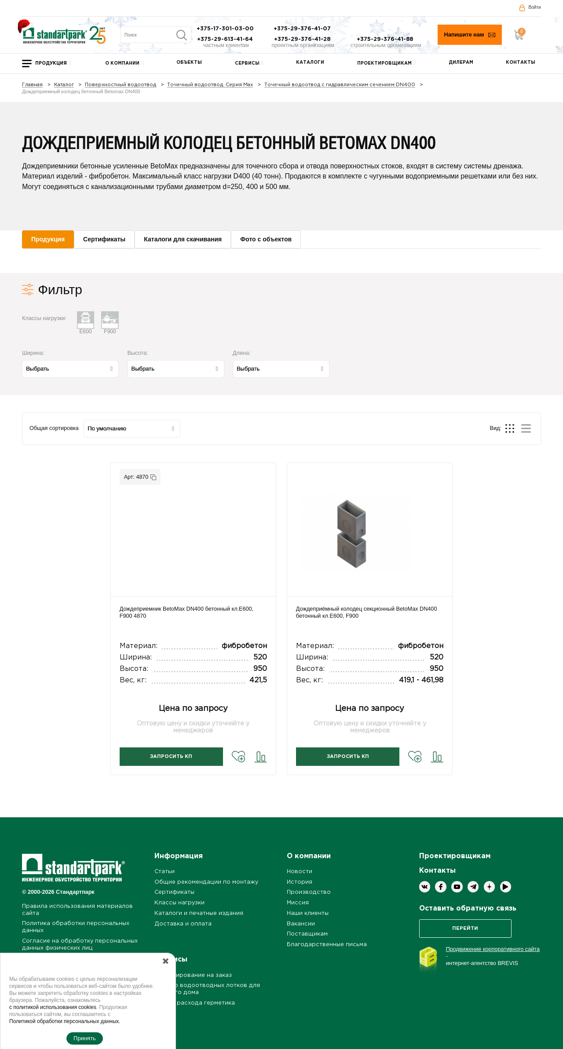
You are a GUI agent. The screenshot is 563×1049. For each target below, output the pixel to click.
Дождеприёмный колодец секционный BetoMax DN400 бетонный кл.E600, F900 (366, 612)
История (299, 882)
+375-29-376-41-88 (386, 39)
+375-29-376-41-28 (303, 39)
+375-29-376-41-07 (303, 28)
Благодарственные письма (327, 944)
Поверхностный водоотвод (120, 85)
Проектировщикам (384, 64)
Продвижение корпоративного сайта (493, 949)
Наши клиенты (308, 913)
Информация (178, 856)
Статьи (164, 871)
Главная (32, 85)
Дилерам (461, 63)
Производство (309, 892)
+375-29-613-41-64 (226, 39)
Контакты (520, 63)
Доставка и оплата (183, 924)
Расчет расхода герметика (194, 1003)
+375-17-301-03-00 (226, 28)
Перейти (465, 928)
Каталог (64, 85)
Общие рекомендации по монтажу (206, 882)
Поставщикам (307, 934)
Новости (299, 871)
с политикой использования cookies (52, 1007)
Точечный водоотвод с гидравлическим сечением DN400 (339, 85)
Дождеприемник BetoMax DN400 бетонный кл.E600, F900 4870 (186, 612)
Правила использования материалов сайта (77, 910)
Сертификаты (174, 892)
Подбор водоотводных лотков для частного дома (207, 989)
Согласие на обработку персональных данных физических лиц (80, 945)
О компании (122, 64)
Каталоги (310, 63)
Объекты (189, 63)
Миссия (298, 902)
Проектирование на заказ (193, 975)
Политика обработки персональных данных (75, 927)
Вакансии (301, 924)
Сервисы (247, 64)
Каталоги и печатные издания (198, 913)
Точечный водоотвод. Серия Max (210, 85)
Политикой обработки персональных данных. (65, 1021)
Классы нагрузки (179, 902)
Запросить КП (171, 756)
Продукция (51, 64)
